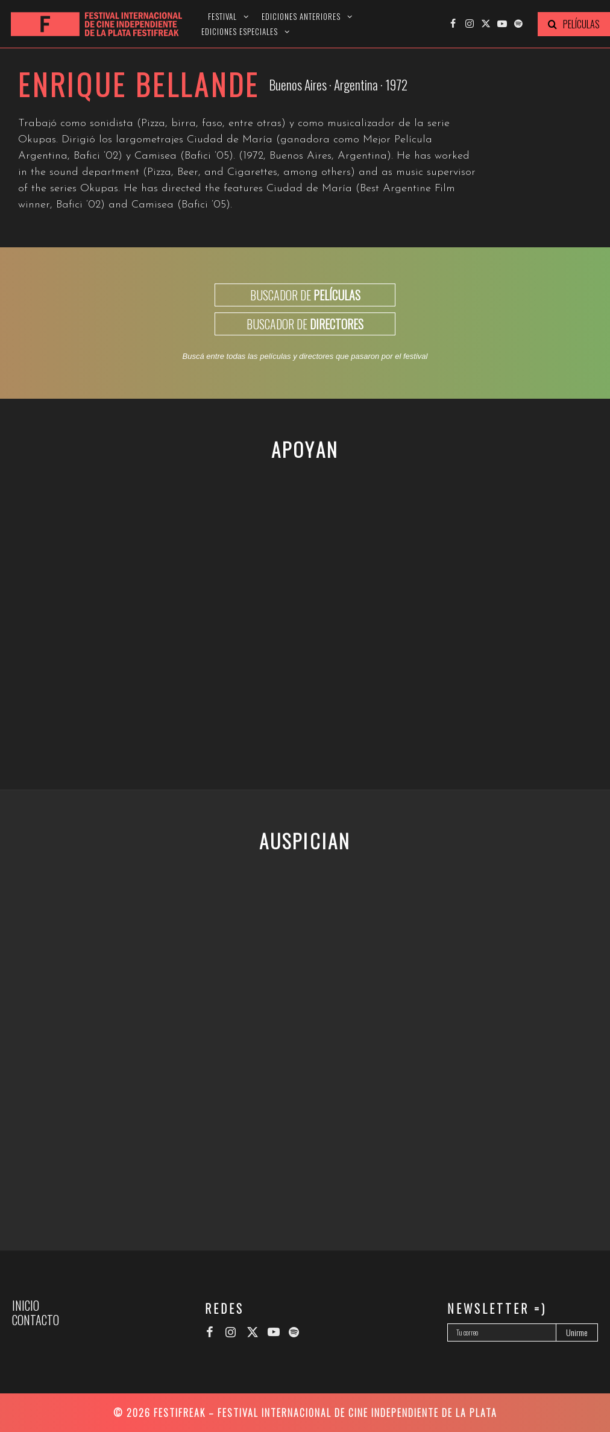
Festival (222, 17)
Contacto (35, 1320)
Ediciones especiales (239, 32)
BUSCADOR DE (305, 295)
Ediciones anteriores (301, 17)
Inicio (25, 1305)
